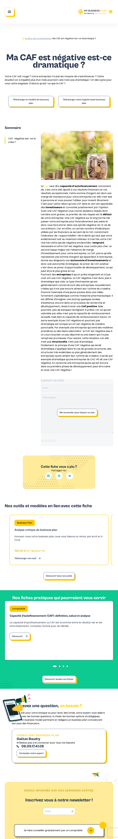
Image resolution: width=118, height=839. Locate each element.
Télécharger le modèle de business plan (31, 101)
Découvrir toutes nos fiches (59, 679)
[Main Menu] (9, 12)
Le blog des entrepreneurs (38, 38)
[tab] (54, 666)
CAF (46, 186)
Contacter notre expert (31, 753)
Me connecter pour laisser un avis (77, 412)
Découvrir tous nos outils (59, 576)
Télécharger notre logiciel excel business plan (84, 101)
